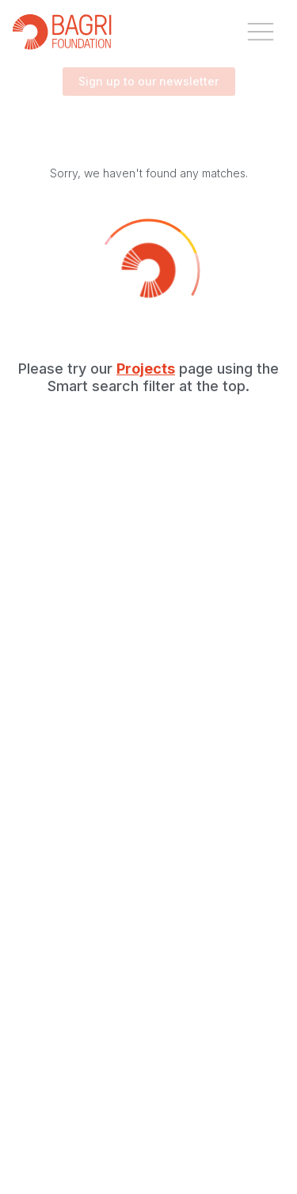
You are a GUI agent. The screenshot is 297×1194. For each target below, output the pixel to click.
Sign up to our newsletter (149, 81)
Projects (145, 368)
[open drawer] (260, 31)
